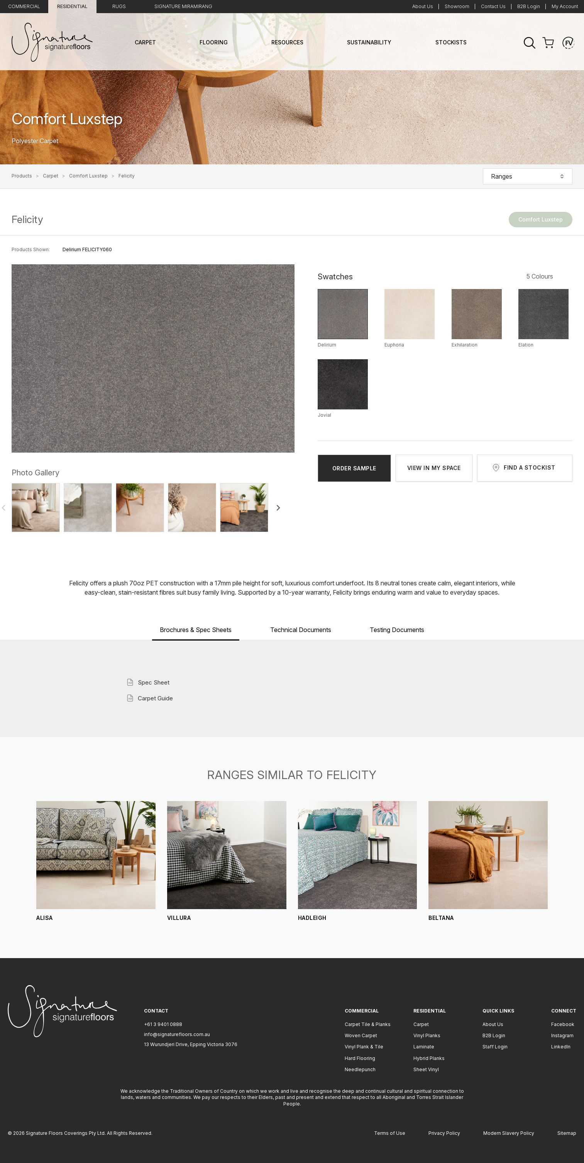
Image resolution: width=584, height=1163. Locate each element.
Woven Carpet (361, 1035)
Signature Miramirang (183, 6)
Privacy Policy (444, 1133)
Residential (72, 6)
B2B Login (528, 6)
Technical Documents (300, 630)
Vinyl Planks (426, 1035)
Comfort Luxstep (88, 176)
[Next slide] (278, 508)
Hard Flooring (360, 1058)
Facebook (562, 1024)
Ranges (527, 176)
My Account (565, 6)
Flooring (214, 42)
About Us (422, 6)
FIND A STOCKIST (529, 467)
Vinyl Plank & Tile (364, 1047)
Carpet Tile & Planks (368, 1024)
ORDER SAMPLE (354, 468)
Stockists (451, 42)
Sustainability (369, 42)
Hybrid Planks (429, 1058)
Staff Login (495, 1047)
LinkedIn (560, 1047)
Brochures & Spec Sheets (196, 630)
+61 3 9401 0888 (163, 1024)
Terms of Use (389, 1133)
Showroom (457, 6)
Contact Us (493, 6)
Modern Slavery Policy (508, 1133)
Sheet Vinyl (426, 1069)
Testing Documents (397, 630)
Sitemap (566, 1133)
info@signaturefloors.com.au (177, 1034)
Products (22, 176)
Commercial (24, 6)
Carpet (145, 42)
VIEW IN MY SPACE (434, 468)
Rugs (119, 6)
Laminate (423, 1047)
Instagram (562, 1035)
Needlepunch (360, 1069)
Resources (287, 42)
